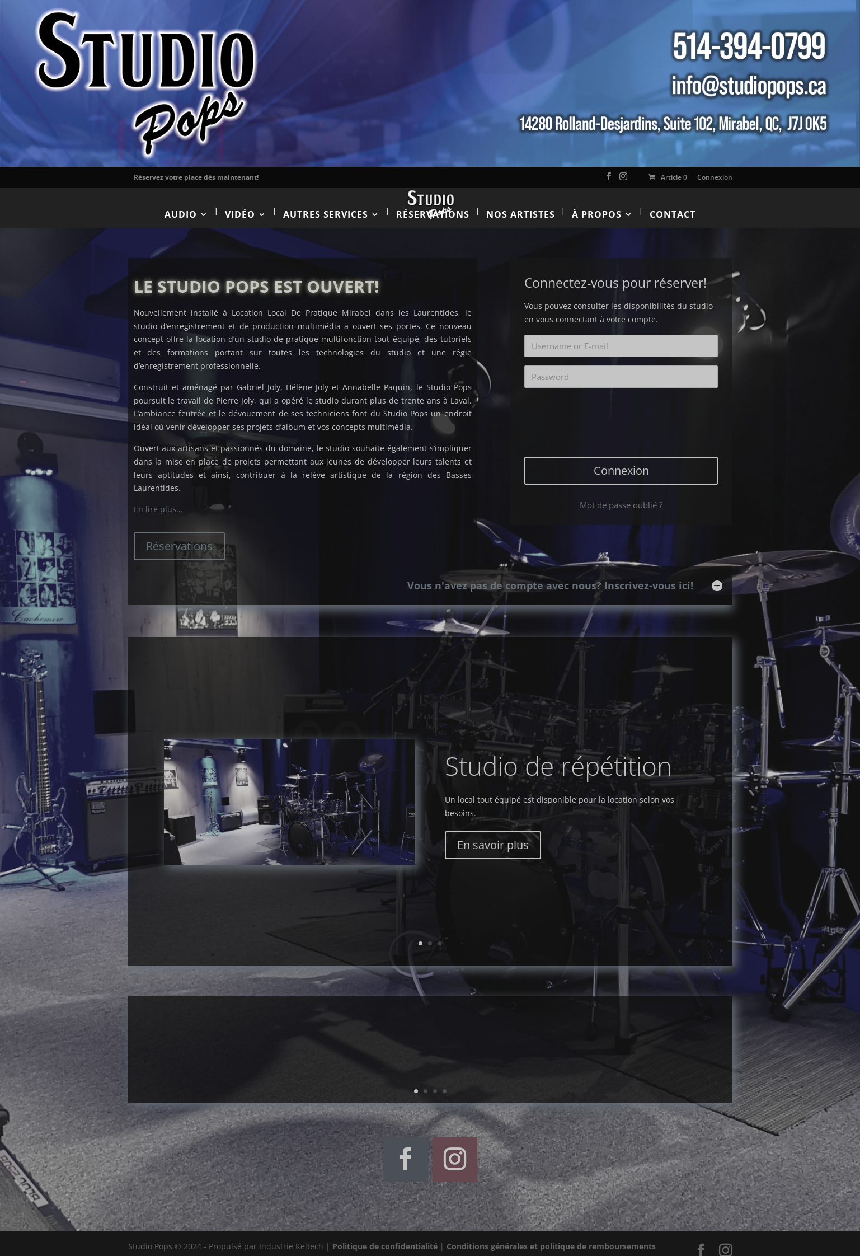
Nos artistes (520, 205)
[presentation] (622, 408)
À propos (597, 205)
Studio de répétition (558, 756)
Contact (672, 205)
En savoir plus (493, 835)
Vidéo (240, 205)
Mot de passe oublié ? (621, 495)
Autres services (325, 205)
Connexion (714, 177)
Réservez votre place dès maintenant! (196, 177)
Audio (181, 205)
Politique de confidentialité (385, 1237)
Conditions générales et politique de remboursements (551, 1237)
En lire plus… (158, 500)
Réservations (432, 205)
